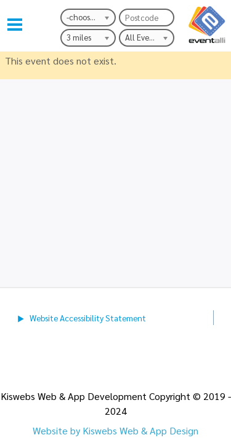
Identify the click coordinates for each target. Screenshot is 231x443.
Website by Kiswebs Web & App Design (115, 430)
